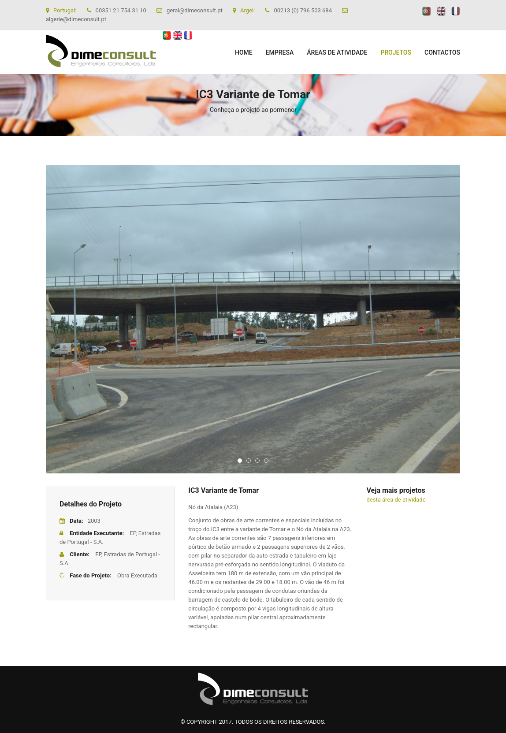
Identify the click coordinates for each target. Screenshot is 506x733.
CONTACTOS (442, 52)
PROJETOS (395, 52)
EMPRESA (280, 52)
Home (244, 52)
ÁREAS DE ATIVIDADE (337, 52)
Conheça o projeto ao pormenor (253, 109)
